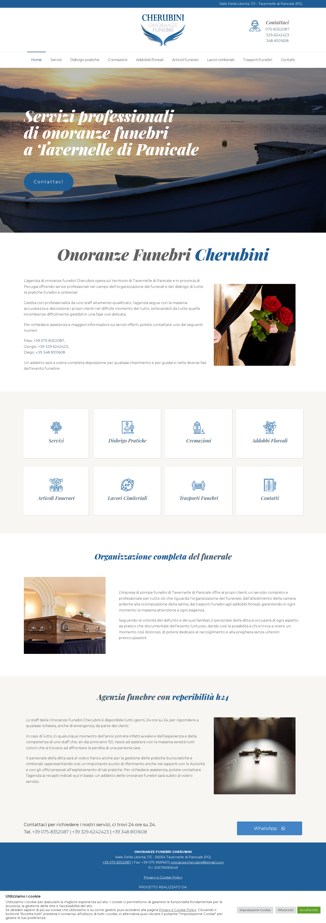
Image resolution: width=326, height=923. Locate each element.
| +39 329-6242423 (89, 832)
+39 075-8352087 (50, 832)
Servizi (56, 440)
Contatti (270, 498)
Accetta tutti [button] (309, 910)
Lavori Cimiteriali (127, 498)
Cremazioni (198, 440)
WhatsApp (269, 828)
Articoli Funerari (56, 498)
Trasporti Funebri (198, 498)
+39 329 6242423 (53, 347)
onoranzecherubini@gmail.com (197, 862)
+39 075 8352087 (49, 341)
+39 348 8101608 (50, 352)
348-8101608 (277, 41)
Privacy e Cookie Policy (163, 877)
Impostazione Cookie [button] (255, 910)
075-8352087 (277, 29)
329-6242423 (277, 35)
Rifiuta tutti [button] (286, 910)
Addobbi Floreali (270, 440)
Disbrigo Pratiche (127, 440)
